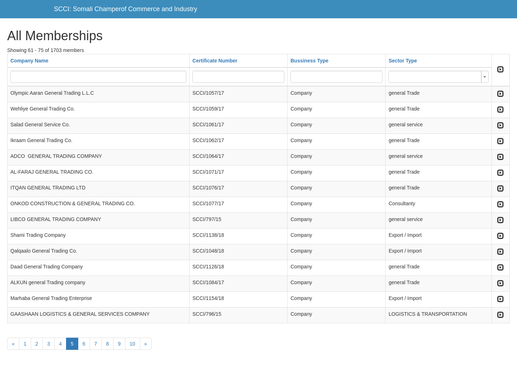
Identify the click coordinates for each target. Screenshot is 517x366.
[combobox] (438, 77)
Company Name (29, 61)
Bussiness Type (309, 61)
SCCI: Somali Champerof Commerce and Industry (125, 9)
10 (132, 344)
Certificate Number (214, 61)
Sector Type (402, 61)
